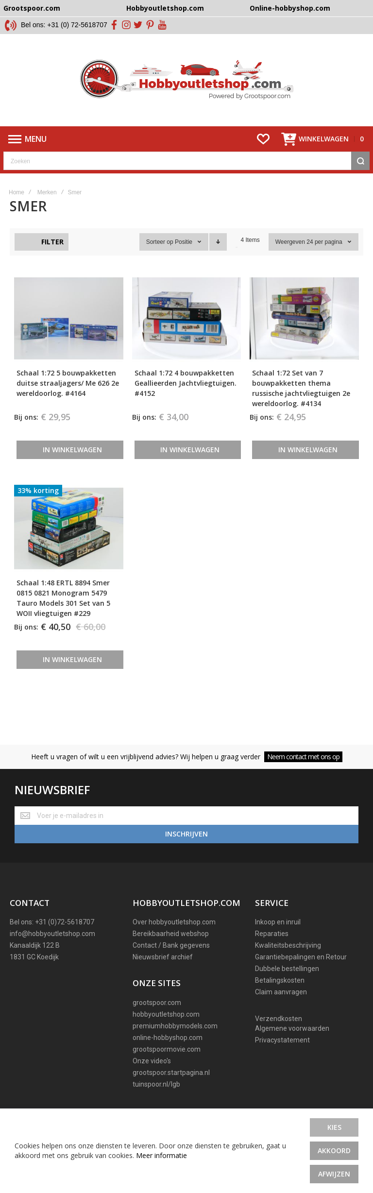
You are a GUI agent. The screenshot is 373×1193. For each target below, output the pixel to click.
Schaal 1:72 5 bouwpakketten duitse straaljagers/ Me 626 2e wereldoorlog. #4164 (68, 383)
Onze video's (152, 1061)
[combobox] (186, 161)
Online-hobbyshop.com (290, 8)
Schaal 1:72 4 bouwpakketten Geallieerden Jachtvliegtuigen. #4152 (186, 383)
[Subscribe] (186, 834)
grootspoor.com (157, 1002)
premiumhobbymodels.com (175, 1026)
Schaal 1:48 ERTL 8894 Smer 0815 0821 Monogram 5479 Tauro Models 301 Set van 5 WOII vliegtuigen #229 (63, 598)
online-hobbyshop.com (168, 1037)
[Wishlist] (263, 139)
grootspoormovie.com (167, 1049)
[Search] (360, 161)
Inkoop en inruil (278, 922)
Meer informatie (161, 1155)
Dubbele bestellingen (287, 968)
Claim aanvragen (281, 992)
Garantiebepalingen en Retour (301, 957)
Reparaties (271, 933)
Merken (47, 192)
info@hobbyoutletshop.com (52, 933)
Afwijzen (334, 1173)
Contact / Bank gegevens (171, 945)
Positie (184, 242)
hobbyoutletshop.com (166, 1014)
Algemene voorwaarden (292, 1028)
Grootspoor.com (31, 8)
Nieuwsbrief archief (163, 957)
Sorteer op (159, 242)
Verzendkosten (278, 1019)
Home (16, 192)
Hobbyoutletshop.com (165, 8)
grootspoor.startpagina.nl (171, 1072)
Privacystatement (282, 1040)
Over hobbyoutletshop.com (174, 922)
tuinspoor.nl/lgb (156, 1084)
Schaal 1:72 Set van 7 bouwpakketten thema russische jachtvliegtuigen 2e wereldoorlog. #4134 (301, 388)
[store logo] (187, 80)
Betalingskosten (280, 980)
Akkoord (334, 1150)
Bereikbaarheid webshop (171, 933)
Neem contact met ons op (303, 756)
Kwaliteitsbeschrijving (288, 945)
